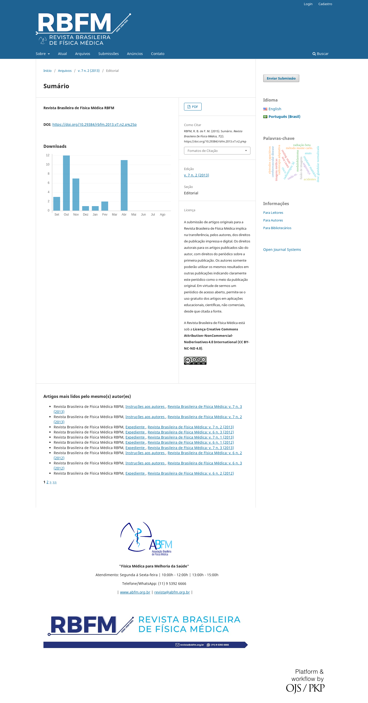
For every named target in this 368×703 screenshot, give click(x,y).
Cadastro (325, 4)
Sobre (41, 53)
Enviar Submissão (281, 78)
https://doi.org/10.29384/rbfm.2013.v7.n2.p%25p (94, 124)
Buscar (321, 53)
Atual (62, 53)
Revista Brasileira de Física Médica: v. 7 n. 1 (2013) (191, 437)
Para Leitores (273, 212)
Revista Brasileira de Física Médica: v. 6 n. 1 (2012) (191, 442)
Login (308, 4)
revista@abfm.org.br (172, 592)
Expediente (135, 427)
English (275, 108)
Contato (157, 53)
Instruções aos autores (145, 406)
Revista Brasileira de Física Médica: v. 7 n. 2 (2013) (191, 427)
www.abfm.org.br (135, 592)
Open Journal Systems (282, 249)
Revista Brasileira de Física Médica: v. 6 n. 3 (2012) (191, 432)
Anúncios (135, 53)
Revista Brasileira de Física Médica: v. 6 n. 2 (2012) (191, 473)
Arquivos (82, 53)
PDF (194, 106)
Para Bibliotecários (277, 228)
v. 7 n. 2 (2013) (89, 70)
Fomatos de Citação (203, 150)
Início (47, 70)
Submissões (108, 53)
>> (55, 481)
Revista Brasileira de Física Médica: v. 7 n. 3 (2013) (191, 447)
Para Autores (273, 220)
